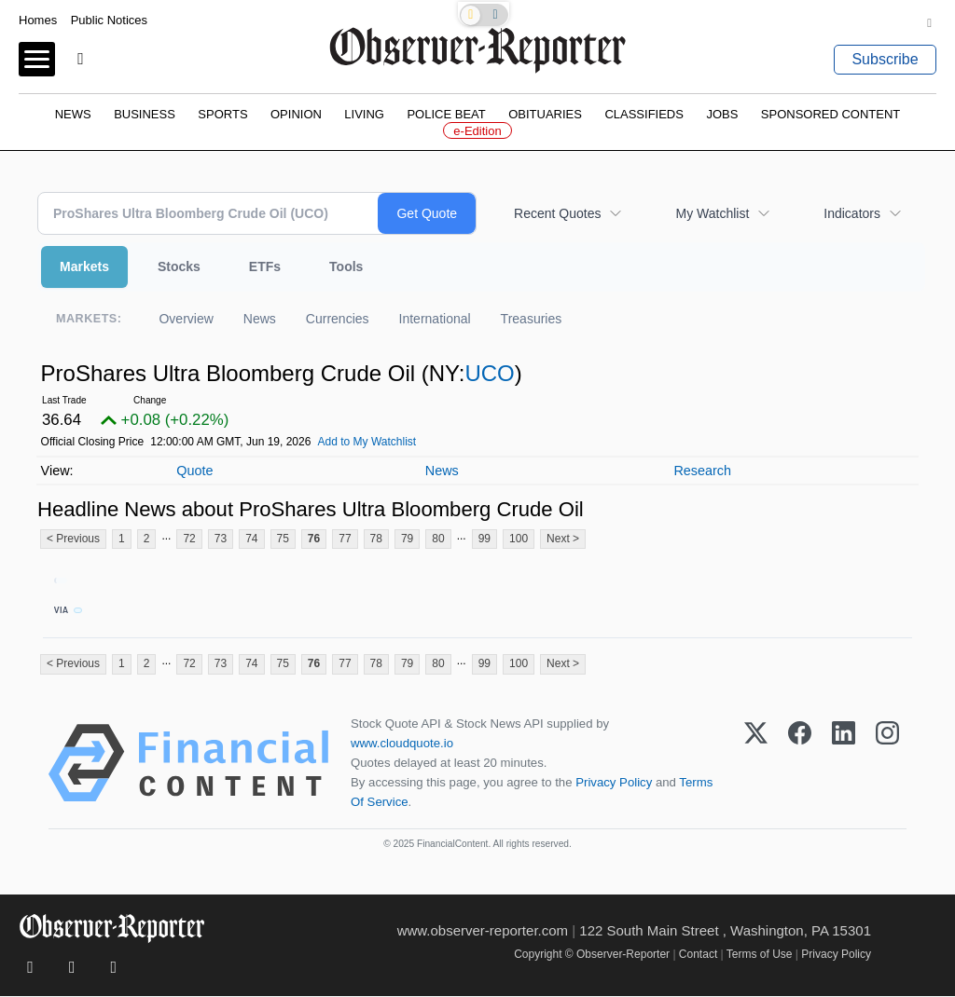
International (435, 318)
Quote (194, 470)
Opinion (296, 114)
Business (144, 114)
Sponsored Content (831, 114)
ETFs (265, 266)
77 (345, 538)
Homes (38, 20)
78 (376, 538)
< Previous (73, 538)
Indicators (852, 213)
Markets (84, 266)
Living (364, 114)
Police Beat (446, 114)
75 (283, 538)
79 (407, 538)
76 (314, 538)
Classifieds (644, 114)
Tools (346, 266)
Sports (222, 114)
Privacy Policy (613, 783)
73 (221, 538)
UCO (489, 373)
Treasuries (531, 318)
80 (438, 538)
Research (702, 470)
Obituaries (545, 114)
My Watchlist (712, 213)
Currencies (337, 318)
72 (189, 538)
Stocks (179, 266)
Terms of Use (760, 955)
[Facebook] (800, 764)
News (73, 114)
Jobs (722, 114)
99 (484, 538)
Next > (563, 538)
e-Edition (477, 131)
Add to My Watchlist (367, 441)
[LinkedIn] (843, 764)
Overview (186, 318)
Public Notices (109, 20)
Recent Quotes (557, 213)
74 (251, 538)
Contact (698, 955)
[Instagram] (887, 764)
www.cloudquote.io (402, 744)
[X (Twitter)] (756, 764)
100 (518, 538)
